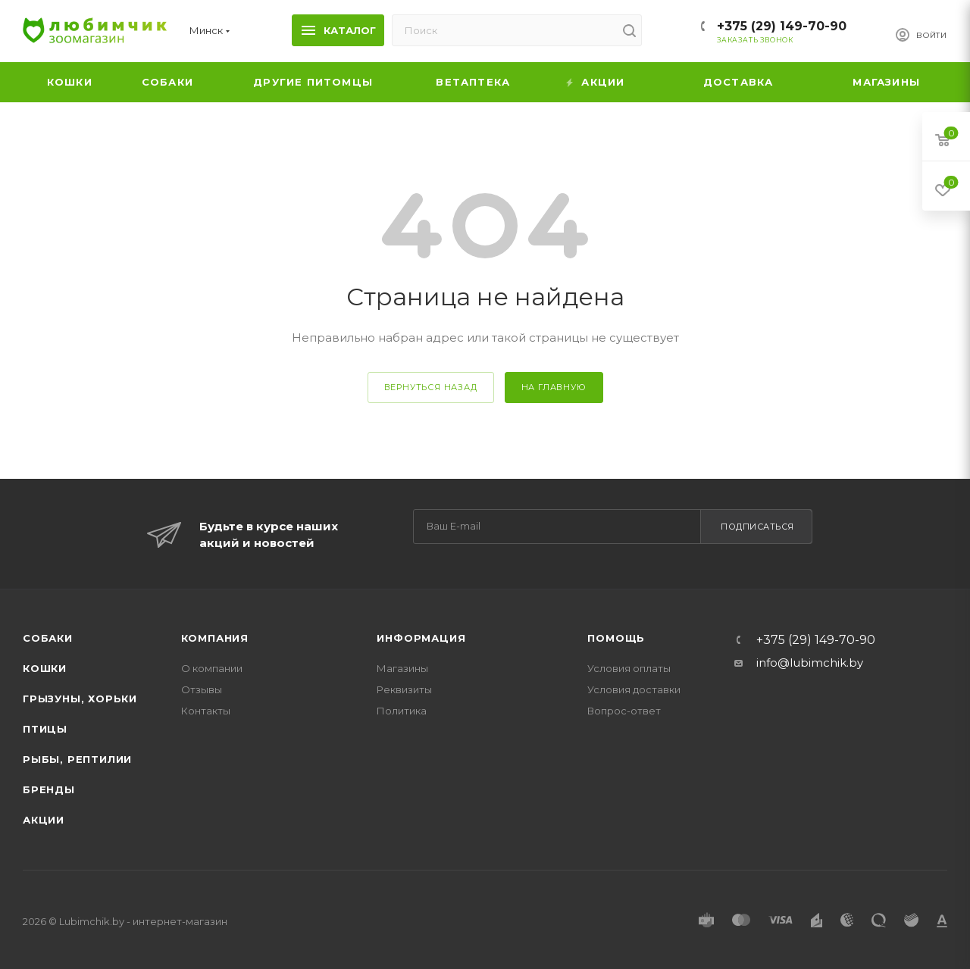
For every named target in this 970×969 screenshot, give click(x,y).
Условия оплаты (629, 668)
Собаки (48, 638)
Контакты (205, 711)
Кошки (45, 668)
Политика (402, 711)
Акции (43, 820)
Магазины (402, 668)
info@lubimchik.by (809, 662)
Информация (421, 638)
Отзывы (201, 689)
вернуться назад (430, 387)
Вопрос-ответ (624, 711)
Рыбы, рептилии (77, 759)
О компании (211, 668)
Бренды (49, 789)
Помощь (616, 638)
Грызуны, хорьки (80, 698)
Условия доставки (634, 689)
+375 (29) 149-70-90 (781, 26)
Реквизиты (404, 689)
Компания (215, 638)
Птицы (45, 729)
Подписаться (757, 526)
